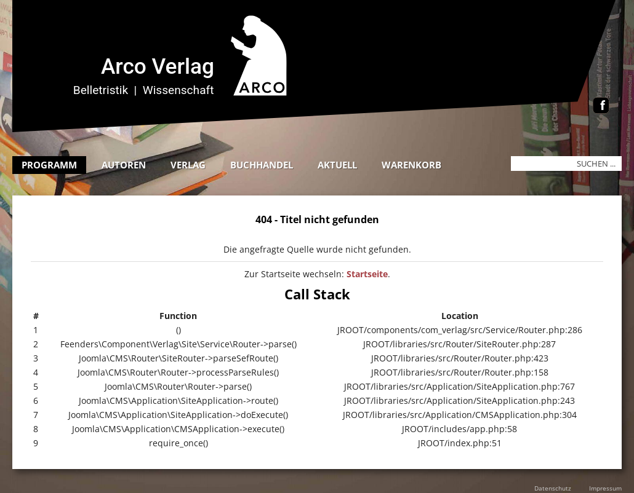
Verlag (188, 165)
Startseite (367, 274)
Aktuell (337, 165)
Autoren (124, 165)
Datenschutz (552, 488)
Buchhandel (261, 165)
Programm (49, 165)
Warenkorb (411, 165)
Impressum (605, 488)
